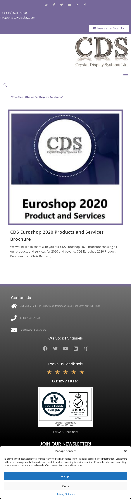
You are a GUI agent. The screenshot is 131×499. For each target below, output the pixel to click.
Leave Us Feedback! (65, 364)
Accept (65, 476)
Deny (65, 486)
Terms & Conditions (65, 432)
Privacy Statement (66, 494)
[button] (125, 451)
